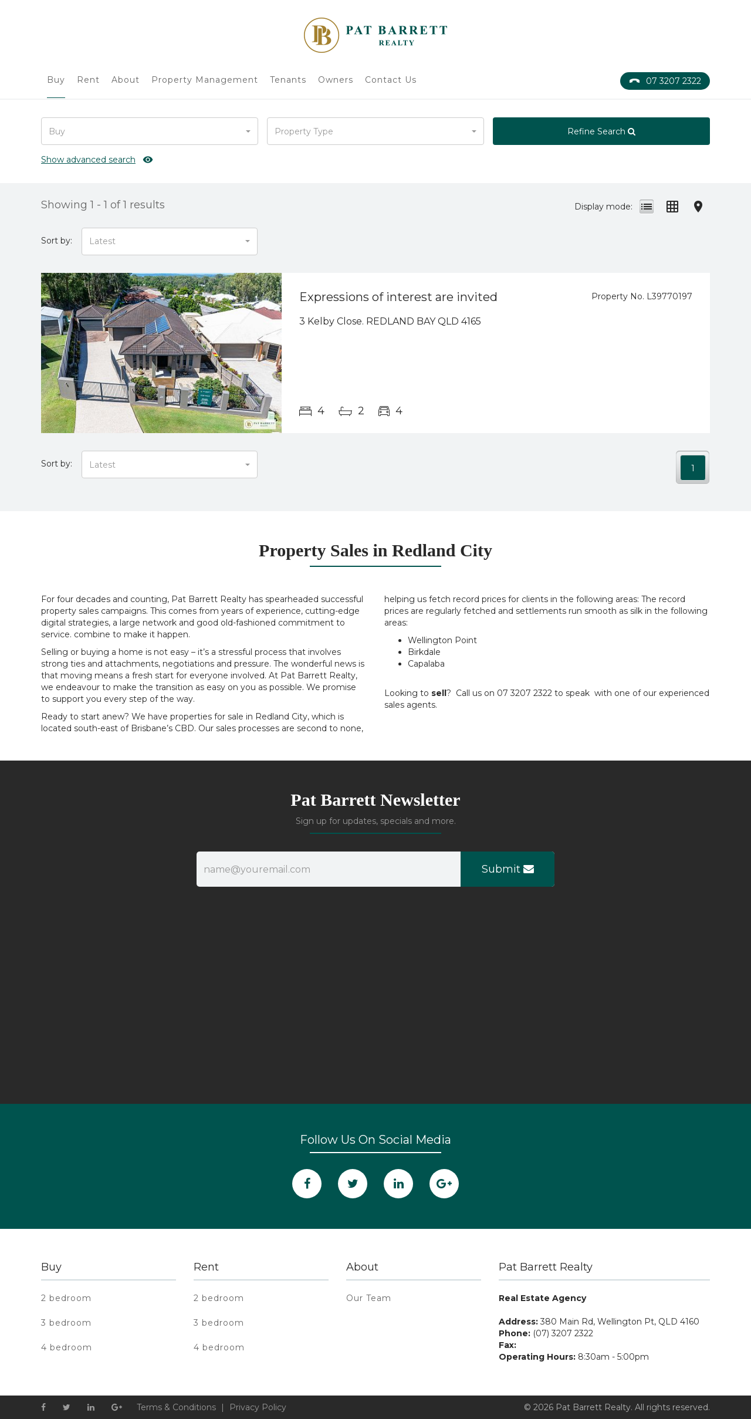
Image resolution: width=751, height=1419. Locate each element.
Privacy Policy (257, 1407)
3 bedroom (66, 1322)
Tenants (288, 80)
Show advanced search (88, 159)
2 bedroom (66, 1298)
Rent (88, 80)
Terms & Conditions (176, 1407)
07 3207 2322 (665, 81)
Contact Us (391, 80)
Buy (56, 80)
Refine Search (601, 131)
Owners (335, 80)
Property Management (204, 80)
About (125, 80)
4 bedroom (66, 1347)
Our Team (368, 1298)
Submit (508, 869)
